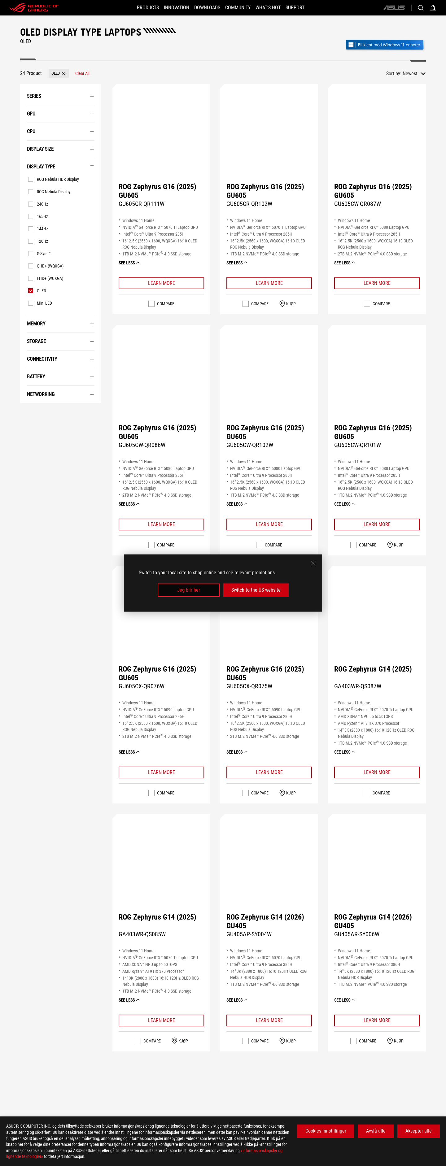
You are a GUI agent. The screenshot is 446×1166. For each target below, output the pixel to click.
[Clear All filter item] (82, 73)
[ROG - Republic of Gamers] (34, 7)
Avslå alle (376, 1131)
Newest (410, 73)
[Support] (304, 7)
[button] (59, 73)
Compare (165, 303)
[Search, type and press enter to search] (420, 8)
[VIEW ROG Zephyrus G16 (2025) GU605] (161, 143)
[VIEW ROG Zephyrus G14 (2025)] (376, 625)
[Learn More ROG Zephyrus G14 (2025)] (377, 772)
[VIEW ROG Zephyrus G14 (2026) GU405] (269, 873)
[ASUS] (394, 8)
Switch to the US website (256, 590)
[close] (313, 563)
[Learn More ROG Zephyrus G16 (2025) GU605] (161, 283)
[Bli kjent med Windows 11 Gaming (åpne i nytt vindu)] (385, 45)
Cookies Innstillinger (325, 1131)
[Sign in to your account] (433, 7)
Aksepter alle (418, 1131)
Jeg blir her (188, 590)
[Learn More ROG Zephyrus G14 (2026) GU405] (269, 1020)
